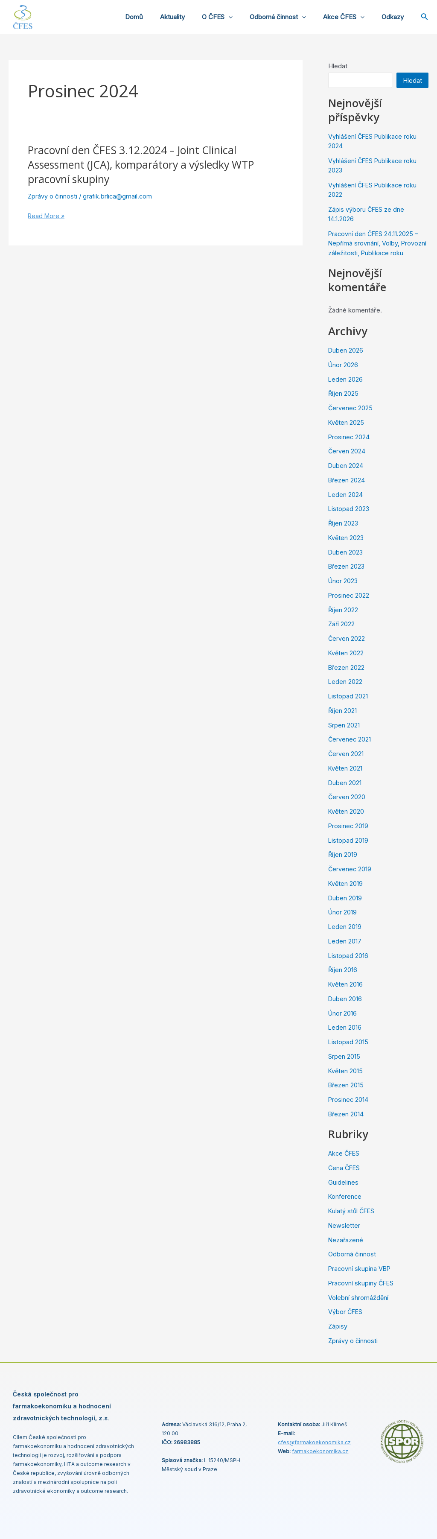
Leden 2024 (345, 495)
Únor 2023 (343, 581)
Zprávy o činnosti (53, 196)
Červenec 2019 (350, 869)
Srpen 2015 (344, 1056)
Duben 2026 (346, 350)
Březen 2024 (347, 480)
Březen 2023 (347, 566)
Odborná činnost (288, 17)
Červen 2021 (346, 754)
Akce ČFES (350, 17)
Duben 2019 (345, 898)
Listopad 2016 (348, 956)
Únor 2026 (343, 365)
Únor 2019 (342, 912)
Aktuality (191, 17)
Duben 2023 (346, 552)
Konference (345, 1196)
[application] (243, 17)
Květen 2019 (346, 883)
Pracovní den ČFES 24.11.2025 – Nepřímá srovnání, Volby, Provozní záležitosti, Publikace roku (378, 243)
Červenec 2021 (350, 739)
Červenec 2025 (350, 408)
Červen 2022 (346, 638)
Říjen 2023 (343, 523)
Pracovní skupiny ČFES (362, 1283)
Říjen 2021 (342, 711)
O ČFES (232, 17)
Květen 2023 (346, 538)
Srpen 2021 (344, 725)
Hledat (337, 66)
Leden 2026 (345, 379)
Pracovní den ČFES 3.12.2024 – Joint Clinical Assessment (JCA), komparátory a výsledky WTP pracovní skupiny (148, 164)
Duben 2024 (346, 465)
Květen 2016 (346, 984)
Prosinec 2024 (349, 437)
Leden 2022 (345, 682)
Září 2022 (341, 624)
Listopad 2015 (348, 1042)
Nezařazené (346, 1240)
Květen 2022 (346, 653)
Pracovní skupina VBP (360, 1268)
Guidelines (343, 1182)
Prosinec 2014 (348, 1099)
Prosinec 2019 (348, 826)
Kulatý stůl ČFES (352, 1211)
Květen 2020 (346, 811)
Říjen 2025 (343, 393)
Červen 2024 (347, 451)
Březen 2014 (346, 1114)
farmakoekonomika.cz (320, 1451)
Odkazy (395, 17)
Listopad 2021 (348, 696)
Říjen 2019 (342, 854)
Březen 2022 (346, 667)
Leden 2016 (345, 1027)
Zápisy (338, 1326)
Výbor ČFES (346, 1312)
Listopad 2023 (349, 509)
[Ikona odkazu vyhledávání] (424, 17)
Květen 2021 (345, 768)
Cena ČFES (344, 1168)
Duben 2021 (345, 783)
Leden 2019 (345, 927)
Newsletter (344, 1225)
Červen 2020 (347, 797)
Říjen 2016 (342, 970)
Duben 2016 (345, 999)
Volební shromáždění (358, 1298)
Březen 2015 (346, 1085)
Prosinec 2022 (349, 595)
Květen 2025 (346, 422)
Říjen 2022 (343, 610)
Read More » (47, 216)
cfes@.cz (314, 1442)
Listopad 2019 (348, 840)
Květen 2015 (346, 1071)
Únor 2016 (342, 1013)
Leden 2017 (345, 941)
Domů (157, 17)
